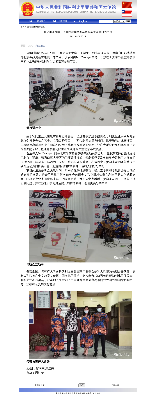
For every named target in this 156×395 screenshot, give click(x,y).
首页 (23, 27)
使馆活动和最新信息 (36, 27)
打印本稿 (115, 385)
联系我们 (41, 21)
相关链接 (62, 21)
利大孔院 (40, 45)
